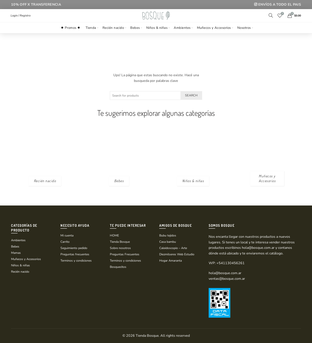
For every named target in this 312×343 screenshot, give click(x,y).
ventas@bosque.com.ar (227, 278)
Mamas (16, 253)
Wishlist (282, 17)
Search (191, 95)
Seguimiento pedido (73, 248)
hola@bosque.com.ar (258, 247)
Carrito (65, 242)
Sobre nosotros (120, 248)
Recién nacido (113, 35)
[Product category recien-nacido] (45, 181)
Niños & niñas (157, 35)
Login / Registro (21, 19)
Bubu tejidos (167, 235)
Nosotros (244, 35)
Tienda (91, 35)
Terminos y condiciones (76, 261)
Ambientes (182, 35)
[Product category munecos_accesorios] (267, 178)
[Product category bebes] (119, 181)
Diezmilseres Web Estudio (176, 254)
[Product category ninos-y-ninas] (193, 181)
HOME (114, 235)
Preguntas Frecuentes (124, 254)
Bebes (135, 35)
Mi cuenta (66, 235)
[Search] (270, 19)
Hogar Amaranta (170, 261)
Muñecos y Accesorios (214, 35)
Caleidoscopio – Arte (173, 248)
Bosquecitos (118, 267)
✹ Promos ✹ (70, 35)
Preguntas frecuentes (74, 254)
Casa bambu (167, 242)
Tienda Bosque (120, 242)
